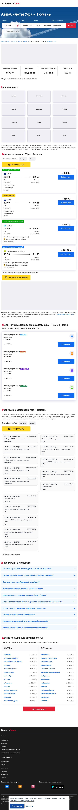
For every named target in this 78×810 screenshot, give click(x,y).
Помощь (3, 746)
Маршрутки (4, 774)
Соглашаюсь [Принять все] (17, 806)
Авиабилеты (5, 761)
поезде (23, 352)
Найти (70, 26)
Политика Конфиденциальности (22, 801)
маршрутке (24, 369)
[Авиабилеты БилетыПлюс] (8, 730)
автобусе (23, 386)
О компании (4, 740)
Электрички (4, 768)
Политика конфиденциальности (11, 749)
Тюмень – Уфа (51, 41)
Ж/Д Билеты (5, 765)
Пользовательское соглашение (10, 753)
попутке (23, 334)
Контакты (4, 743)
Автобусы (4, 771)
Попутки (3, 777)
